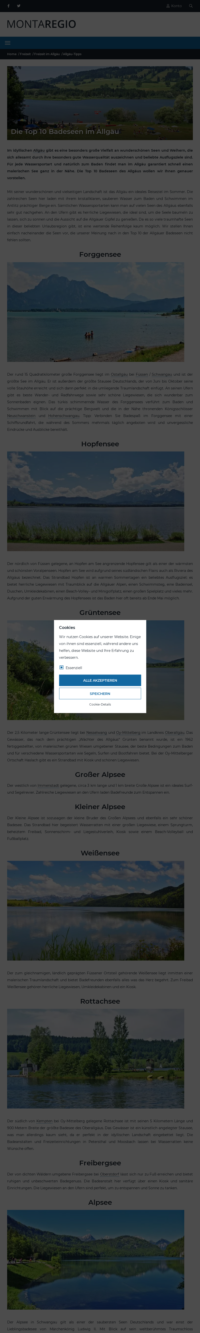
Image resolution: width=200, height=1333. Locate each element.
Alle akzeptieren (100, 680)
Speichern (100, 693)
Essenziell (74, 667)
